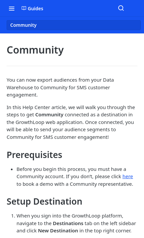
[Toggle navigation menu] (12, 8)
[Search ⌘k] (121, 8)
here (128, 176)
